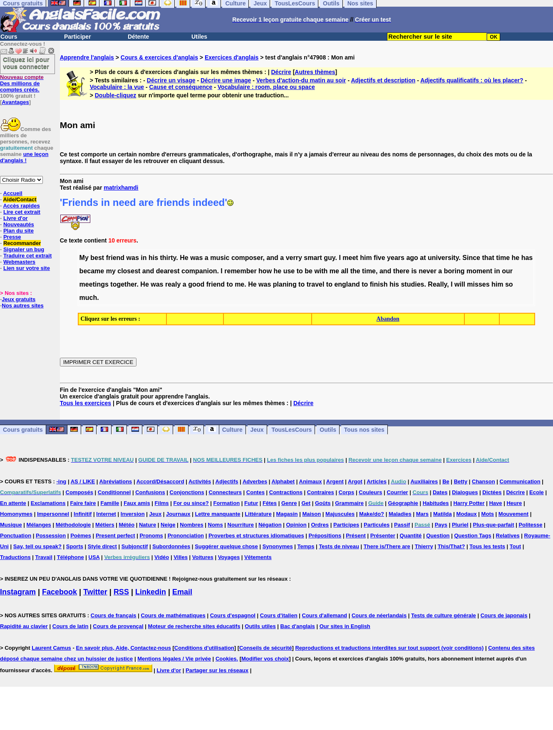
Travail (43, 557)
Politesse (530, 525)
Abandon (388, 319)
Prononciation (186, 535)
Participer (77, 36)
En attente (13, 503)
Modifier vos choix (265, 659)
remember (240, 271)
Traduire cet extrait (27, 255)
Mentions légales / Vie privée (174, 659)
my (111, 271)
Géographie (403, 503)
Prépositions (325, 535)
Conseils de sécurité (265, 648)
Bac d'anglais (297, 626)
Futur (251, 503)
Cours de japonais (504, 615)
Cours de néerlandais (379, 615)
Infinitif (83, 514)
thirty (168, 257)
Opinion (296, 525)
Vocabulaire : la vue (117, 87)
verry (294, 257)
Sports (74, 546)
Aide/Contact (19, 199)
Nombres (191, 525)
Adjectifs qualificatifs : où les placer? (471, 80)
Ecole (536, 492)
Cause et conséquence (181, 87)
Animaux (310, 481)
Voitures (202, 557)
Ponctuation (15, 535)
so (509, 284)
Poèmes (80, 535)
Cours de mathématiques (173, 615)
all (344, 271)
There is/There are (387, 546)
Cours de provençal (118, 626)
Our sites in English (345, 626)
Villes (181, 557)
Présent (356, 535)
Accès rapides (21, 206)
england (347, 284)
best (97, 257)
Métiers (104, 525)
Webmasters (19, 262)
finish (379, 284)
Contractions (286, 492)
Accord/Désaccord (160, 481)
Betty (461, 481)
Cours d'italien (279, 615)
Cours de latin (70, 626)
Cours (8, 36)
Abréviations (115, 481)
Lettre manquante (217, 514)
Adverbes (255, 481)
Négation (270, 525)
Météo (127, 525)
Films (162, 503)
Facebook (59, 592)
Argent (335, 481)
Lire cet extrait (21, 212)
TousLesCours (291, 429)
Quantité (411, 535)
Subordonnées (171, 546)
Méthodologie (73, 525)
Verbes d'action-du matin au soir (301, 80)
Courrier (397, 492)
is (414, 271)
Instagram (18, 592)
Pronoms (151, 535)
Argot (355, 481)
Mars (422, 514)
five (379, 257)
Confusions (150, 492)
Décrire (281, 72)
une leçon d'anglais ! (24, 157)
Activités (199, 481)
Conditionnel (114, 492)
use (289, 271)
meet (350, 257)
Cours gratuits (23, 429)
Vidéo (161, 557)
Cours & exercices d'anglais (159, 57)
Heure (514, 503)
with (320, 271)
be (308, 271)
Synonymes (278, 546)
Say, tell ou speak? (37, 546)
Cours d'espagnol (232, 615)
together (123, 284)
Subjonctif (135, 546)
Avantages (15, 102)
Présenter (382, 535)
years (395, 257)
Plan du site (18, 231)
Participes (346, 525)
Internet (106, 514)
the (355, 271)
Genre (289, 503)
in (143, 257)
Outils (328, 429)
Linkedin (150, 592)
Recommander (22, 243)
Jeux (257, 429)
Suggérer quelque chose (226, 546)
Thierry (424, 546)
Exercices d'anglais (231, 57)
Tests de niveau (339, 546)
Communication (520, 481)
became (91, 271)
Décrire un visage (171, 80)
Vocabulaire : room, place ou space (266, 87)
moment (479, 271)
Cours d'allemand (324, 615)
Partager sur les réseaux (217, 670)
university (443, 257)
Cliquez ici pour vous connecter (26, 63)
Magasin (287, 514)
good (196, 284)
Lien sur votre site (26, 268)
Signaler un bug (23, 249)
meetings (94, 284)
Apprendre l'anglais (87, 57)
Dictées (491, 492)
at (423, 257)
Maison (311, 514)
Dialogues (465, 492)
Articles (377, 481)
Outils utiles (260, 626)
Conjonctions (187, 492)
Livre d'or (15, 218)
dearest (168, 271)
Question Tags (472, 535)
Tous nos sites (364, 429)
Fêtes (270, 503)
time (503, 257)
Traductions (15, 557)
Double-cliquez (115, 95)
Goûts (323, 503)
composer (247, 257)
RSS (121, 592)
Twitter (95, 592)
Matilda (442, 514)
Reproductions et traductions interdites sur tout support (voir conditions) (389, 648)
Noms (215, 525)
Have (495, 503)
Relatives (508, 535)
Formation (226, 503)
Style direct (102, 546)
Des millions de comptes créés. (22, 83)
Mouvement (513, 514)
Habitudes (436, 503)
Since (471, 257)
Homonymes (16, 514)
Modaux (466, 514)
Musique (11, 525)
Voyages (229, 557)
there (401, 271)
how (265, 271)
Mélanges (39, 525)
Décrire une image (226, 80)
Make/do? (371, 514)
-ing (61, 481)
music (219, 257)
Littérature (258, 514)
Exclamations (48, 503)
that (488, 257)
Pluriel (460, 525)
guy (329, 257)
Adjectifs (227, 481)
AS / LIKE (83, 481)
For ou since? (190, 503)
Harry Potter (468, 503)
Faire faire (83, 503)
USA (94, 557)
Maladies (400, 514)
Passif (402, 525)
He (184, 257)
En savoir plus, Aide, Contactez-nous (123, 648)
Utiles (199, 36)
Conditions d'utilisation (204, 648)
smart (313, 257)
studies (412, 284)
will (459, 284)
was (132, 257)
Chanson (483, 481)
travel (316, 284)
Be (445, 481)
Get (305, 503)
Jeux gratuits (18, 299)
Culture (232, 429)
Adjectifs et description (383, 80)
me (334, 271)
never (427, 271)
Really (437, 284)
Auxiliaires (424, 481)
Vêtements (258, 557)
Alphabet (283, 481)
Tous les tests (487, 546)
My (84, 257)
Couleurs (370, 492)
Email (182, 592)
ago (412, 257)
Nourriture (241, 525)
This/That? (451, 546)
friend (115, 257)
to (300, 271)
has (527, 257)
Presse (12, 237)
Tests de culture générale (443, 615)
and (272, 257)
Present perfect (115, 535)
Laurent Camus (51, 648)
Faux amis (137, 503)
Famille (109, 503)
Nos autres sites (22, 305)
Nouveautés (18, 224)
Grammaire (349, 503)
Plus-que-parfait (493, 525)
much (88, 297)
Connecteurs (224, 492)
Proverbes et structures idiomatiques (256, 535)
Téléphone (70, 557)
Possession (51, 535)
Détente (138, 36)
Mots (487, 514)
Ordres (320, 525)
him (366, 257)
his (153, 257)
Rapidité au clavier (24, 626)
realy (173, 284)
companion (199, 271)
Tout (515, 546)
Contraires (320, 492)
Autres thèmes (315, 72)
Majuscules (340, 514)
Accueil (12, 193)
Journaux (178, 514)
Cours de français (113, 615)
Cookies (226, 659)
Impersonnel (53, 514)
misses (478, 284)
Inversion (133, 514)
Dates (440, 492)
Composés (79, 492)
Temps (306, 546)
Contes (255, 492)
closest (128, 271)
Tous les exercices (85, 403)
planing (285, 284)
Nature (147, 525)
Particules (376, 525)
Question (437, 535)
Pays (441, 525)
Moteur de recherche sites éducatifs (194, 626)
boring (454, 271)
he (516, 257)
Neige (168, 525)
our (507, 271)
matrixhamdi (121, 187)
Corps (347, 492)
